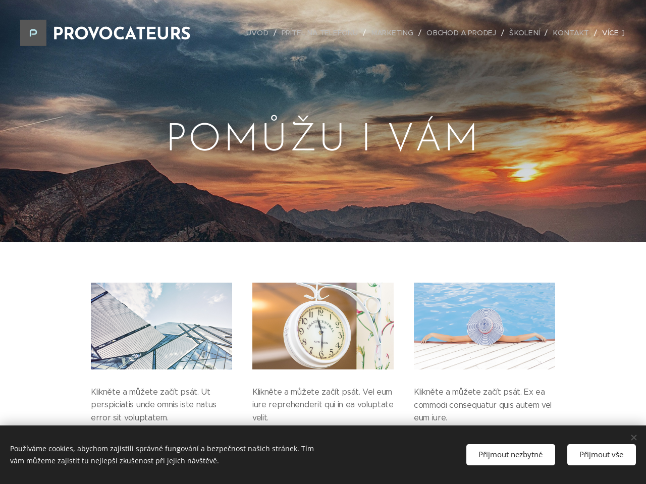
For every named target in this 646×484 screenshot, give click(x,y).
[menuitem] (264, 32)
